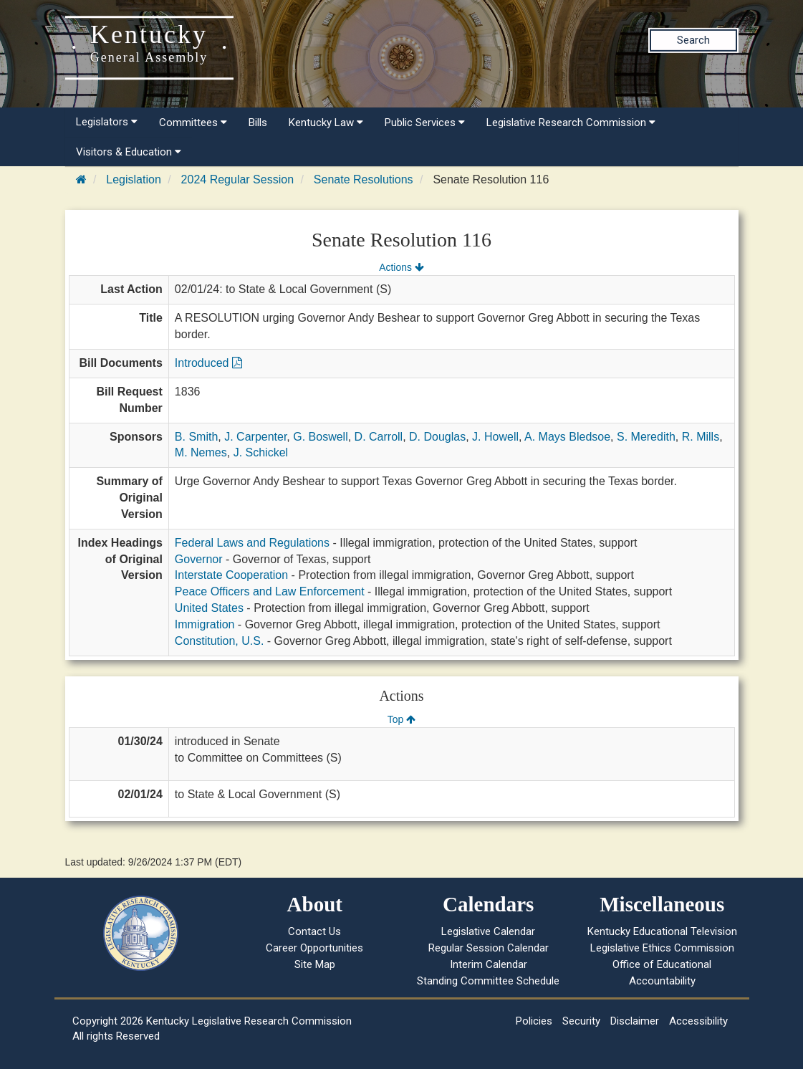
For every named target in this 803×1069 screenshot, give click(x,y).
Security (581, 1021)
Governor (199, 559)
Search (693, 40)
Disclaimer (634, 1021)
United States (209, 608)
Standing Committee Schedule (488, 980)
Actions (401, 267)
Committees (193, 122)
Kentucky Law (326, 122)
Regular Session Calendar (488, 947)
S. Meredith (646, 437)
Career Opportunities (314, 947)
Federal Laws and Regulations (252, 543)
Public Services (425, 122)
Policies (534, 1021)
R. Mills (700, 437)
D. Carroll (379, 437)
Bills (258, 122)
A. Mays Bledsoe (567, 437)
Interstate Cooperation (231, 575)
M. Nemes (201, 452)
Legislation (133, 179)
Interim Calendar (488, 964)
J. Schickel (261, 452)
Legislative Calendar (488, 931)
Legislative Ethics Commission (662, 947)
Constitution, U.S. (219, 641)
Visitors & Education (128, 151)
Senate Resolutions (363, 179)
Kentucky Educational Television (662, 931)
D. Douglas (437, 437)
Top (401, 719)
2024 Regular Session (237, 179)
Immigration (205, 624)
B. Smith (196, 437)
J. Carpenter (255, 437)
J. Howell (495, 437)
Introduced (208, 363)
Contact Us (314, 931)
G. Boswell (320, 437)
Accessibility (698, 1021)
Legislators (107, 121)
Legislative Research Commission (570, 122)
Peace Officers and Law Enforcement (270, 591)
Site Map (314, 964)
